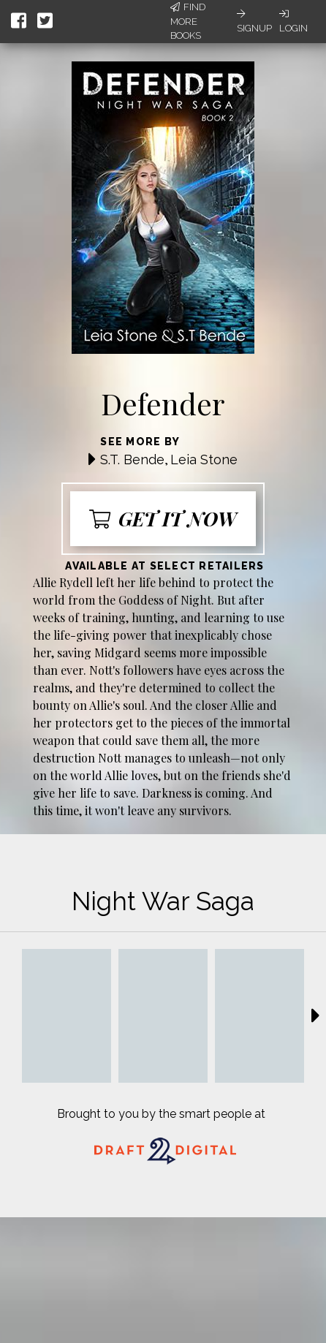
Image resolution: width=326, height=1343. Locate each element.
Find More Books (187, 21)
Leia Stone (204, 459)
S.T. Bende (132, 459)
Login (293, 21)
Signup (254, 21)
